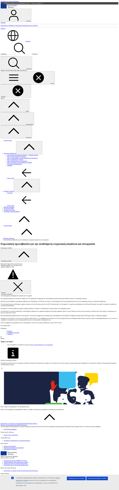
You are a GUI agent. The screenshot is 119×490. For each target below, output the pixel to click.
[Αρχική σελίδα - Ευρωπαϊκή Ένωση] (9, 8)
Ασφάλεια (10, 334)
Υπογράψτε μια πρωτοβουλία (12, 211)
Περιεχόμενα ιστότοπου (10, 449)
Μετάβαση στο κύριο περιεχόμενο (10, 1)
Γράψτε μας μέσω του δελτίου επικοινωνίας (15, 463)
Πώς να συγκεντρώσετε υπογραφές (16, 156)
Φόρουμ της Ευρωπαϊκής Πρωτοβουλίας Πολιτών (14, 425)
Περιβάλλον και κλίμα (13, 332)
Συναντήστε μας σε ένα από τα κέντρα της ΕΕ (16, 465)
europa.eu (15, 456)
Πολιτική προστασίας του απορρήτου (14, 447)
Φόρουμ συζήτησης (9, 207)
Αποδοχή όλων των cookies (76, 478)
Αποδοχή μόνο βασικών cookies (97, 478)
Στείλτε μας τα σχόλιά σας (11, 435)
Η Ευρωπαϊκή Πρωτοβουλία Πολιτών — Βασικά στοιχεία (22, 155)
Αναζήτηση (4, 54)
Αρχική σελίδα (8, 140)
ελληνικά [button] (15, 41)
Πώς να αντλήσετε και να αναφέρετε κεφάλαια (19, 162)
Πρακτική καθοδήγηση (10, 153)
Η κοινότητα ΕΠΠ (9, 208)
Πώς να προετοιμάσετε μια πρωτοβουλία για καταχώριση (22, 158)
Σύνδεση (16, 15)
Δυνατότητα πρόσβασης (10, 429)
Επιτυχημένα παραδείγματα (14, 164)
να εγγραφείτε (49, 344)
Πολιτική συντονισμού (10, 446)
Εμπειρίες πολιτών (9, 191)
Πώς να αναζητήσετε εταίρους (15, 159)
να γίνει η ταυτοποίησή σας (36, 344)
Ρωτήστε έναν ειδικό (9, 210)
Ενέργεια (9, 331)
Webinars (9, 165)
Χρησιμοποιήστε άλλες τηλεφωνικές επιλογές (16, 462)
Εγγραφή (3, 22)
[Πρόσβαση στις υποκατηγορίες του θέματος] (29, 147)
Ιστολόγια (10, 193)
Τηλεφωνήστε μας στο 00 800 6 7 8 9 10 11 (15, 460)
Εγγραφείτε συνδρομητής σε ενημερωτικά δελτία (17, 440)
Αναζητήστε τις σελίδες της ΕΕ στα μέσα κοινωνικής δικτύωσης (21, 470)
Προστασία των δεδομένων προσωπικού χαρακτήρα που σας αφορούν (19, 25)
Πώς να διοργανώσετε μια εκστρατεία (17, 161)
